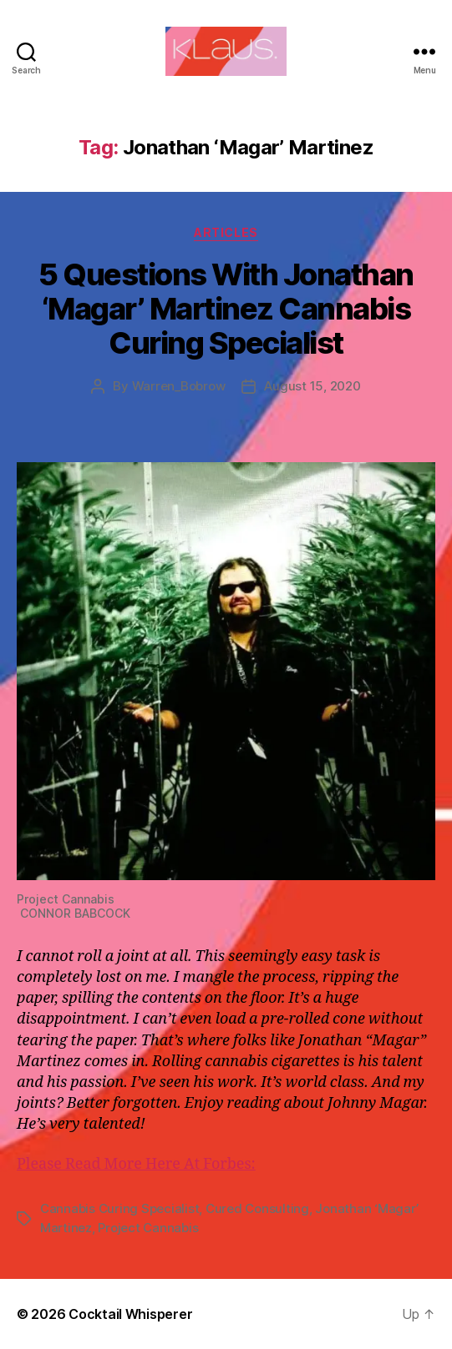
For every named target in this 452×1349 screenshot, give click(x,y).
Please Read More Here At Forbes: (136, 1164)
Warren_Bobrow (179, 386)
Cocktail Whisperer (130, 1314)
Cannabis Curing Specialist (119, 1208)
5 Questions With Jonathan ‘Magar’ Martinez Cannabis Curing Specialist (226, 308)
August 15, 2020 (312, 386)
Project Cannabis (148, 1228)
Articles (225, 232)
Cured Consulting (257, 1208)
